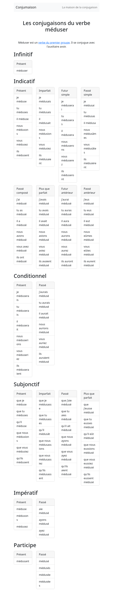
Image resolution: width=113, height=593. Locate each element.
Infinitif (23, 54)
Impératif (26, 492)
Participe (25, 545)
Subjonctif (26, 384)
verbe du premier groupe (54, 42)
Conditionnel (30, 275)
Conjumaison (26, 7)
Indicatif (24, 81)
